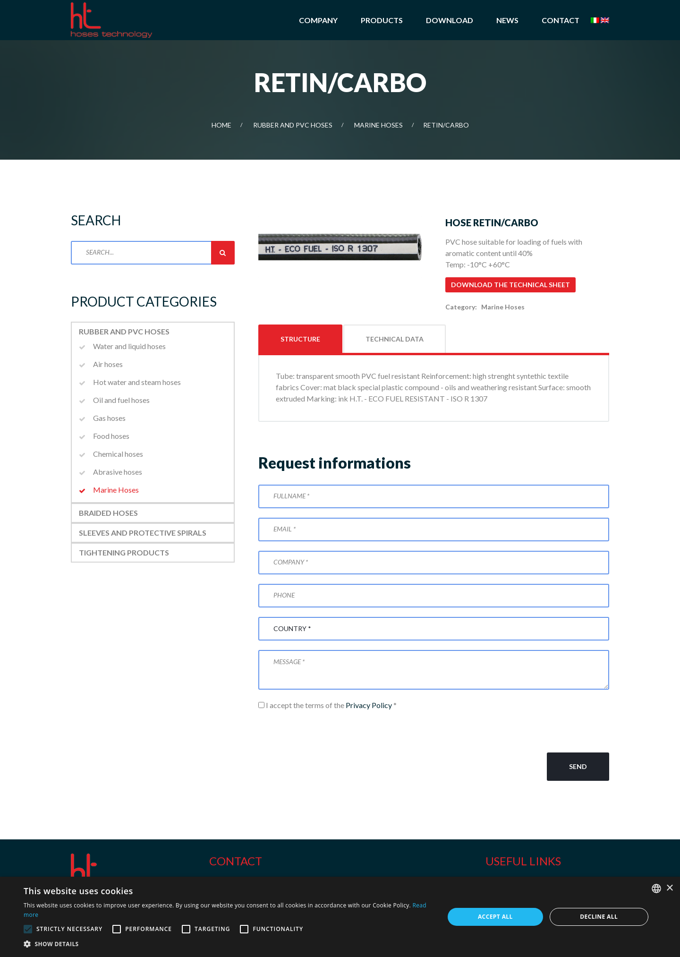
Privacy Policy (369, 705)
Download (449, 20)
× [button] (669, 888)
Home (221, 125)
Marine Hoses (378, 125)
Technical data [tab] (395, 339)
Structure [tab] (300, 339)
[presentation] (330, 731)
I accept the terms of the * (327, 705)
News (507, 20)
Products (382, 20)
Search (223, 253)
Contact (560, 20)
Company (318, 20)
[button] (228, 944)
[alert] (340, 917)
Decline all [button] (599, 917)
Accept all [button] (495, 917)
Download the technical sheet (510, 285)
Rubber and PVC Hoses (292, 125)
